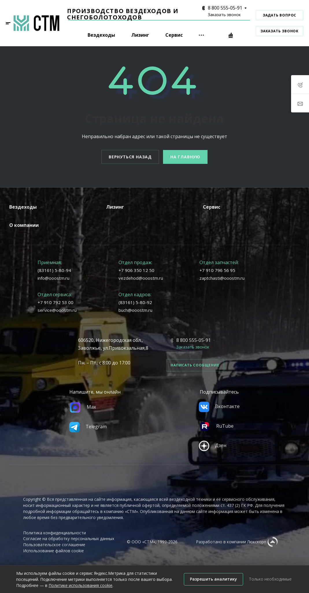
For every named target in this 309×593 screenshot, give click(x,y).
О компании (24, 225)
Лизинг (115, 207)
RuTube (216, 426)
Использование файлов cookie (53, 550)
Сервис (211, 207)
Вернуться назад (130, 157)
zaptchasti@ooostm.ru (222, 278)
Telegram (88, 426)
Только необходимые (270, 579)
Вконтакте (219, 406)
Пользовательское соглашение (54, 544)
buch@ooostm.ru (135, 310)
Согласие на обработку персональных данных (68, 538)
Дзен (212, 445)
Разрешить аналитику (213, 579)
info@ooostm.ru (53, 278)
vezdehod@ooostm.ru (141, 278)
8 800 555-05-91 (225, 8)
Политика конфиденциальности (54, 532)
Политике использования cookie (80, 585)
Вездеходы (23, 207)
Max (82, 407)
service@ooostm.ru (57, 310)
